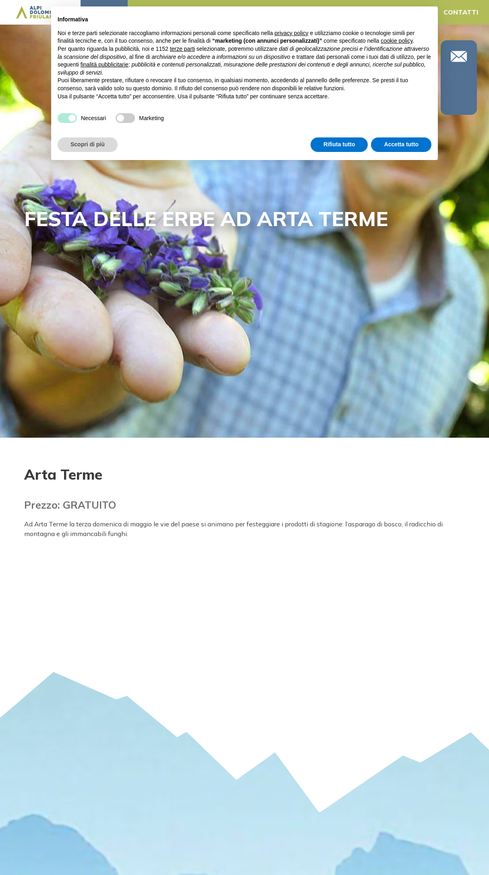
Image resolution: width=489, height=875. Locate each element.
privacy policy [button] (292, 33)
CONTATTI (461, 12)
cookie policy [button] (396, 40)
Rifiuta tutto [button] (339, 144)
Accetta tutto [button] (401, 144)
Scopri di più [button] (87, 144)
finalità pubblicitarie (104, 64)
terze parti (182, 49)
